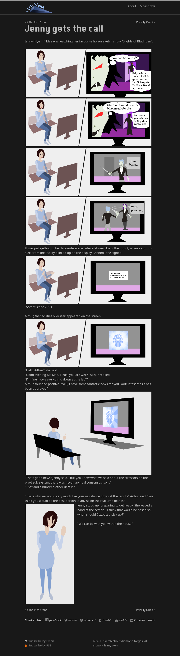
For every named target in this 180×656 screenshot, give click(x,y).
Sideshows (147, 6)
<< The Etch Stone (36, 22)
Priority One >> (145, 22)
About (131, 6)
